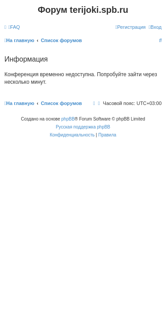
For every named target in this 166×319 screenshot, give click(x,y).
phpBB (68, 119)
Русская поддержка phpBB (83, 126)
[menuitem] (14, 27)
